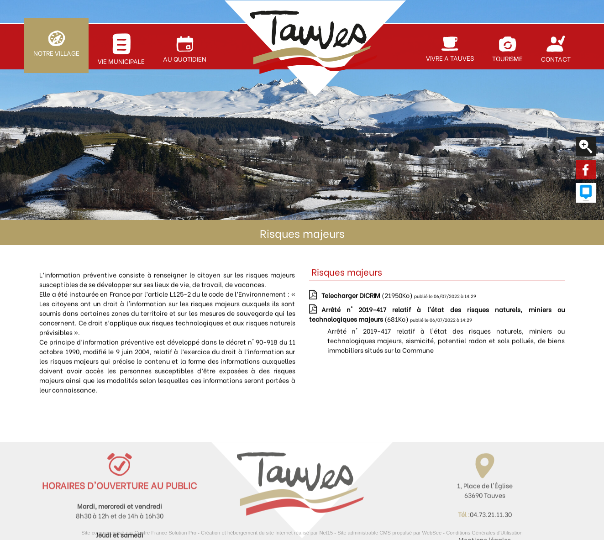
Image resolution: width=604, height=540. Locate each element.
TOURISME (507, 58)
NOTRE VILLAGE (56, 53)
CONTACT (556, 58)
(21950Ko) (367, 298)
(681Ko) (437, 316)
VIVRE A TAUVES (450, 58)
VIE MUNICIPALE (121, 61)
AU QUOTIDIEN (184, 58)
